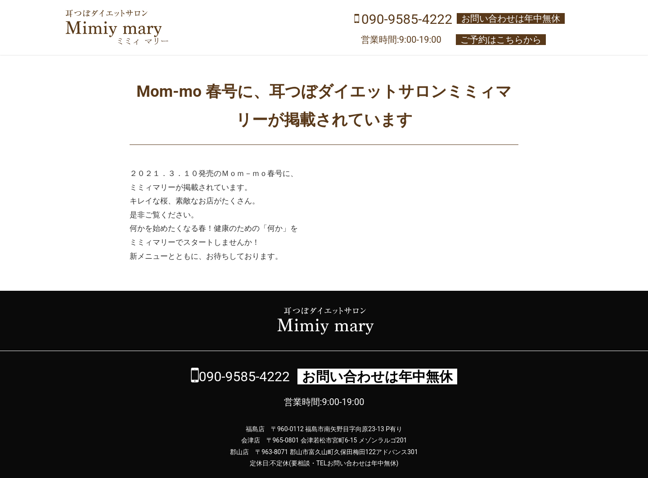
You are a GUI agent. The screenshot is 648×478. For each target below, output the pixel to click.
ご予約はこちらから (500, 39)
